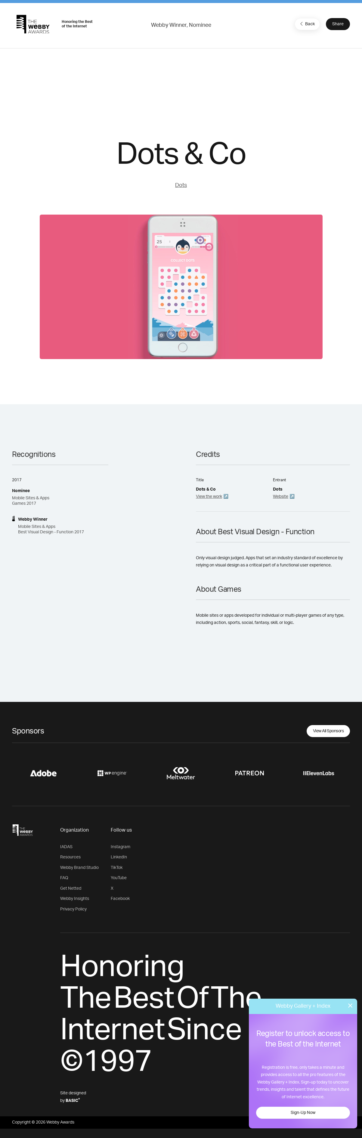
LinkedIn (119, 857)
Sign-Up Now (303, 1113)
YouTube (119, 878)
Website (280, 497)
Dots (181, 185)
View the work (209, 497)
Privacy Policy (73, 909)
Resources (70, 857)
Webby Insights (74, 899)
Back (307, 24)
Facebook (120, 899)
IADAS (66, 847)
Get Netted (70, 888)
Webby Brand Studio (79, 868)
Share (338, 24)
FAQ (64, 878)
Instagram (120, 847)
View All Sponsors (328, 731)
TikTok (116, 868)
